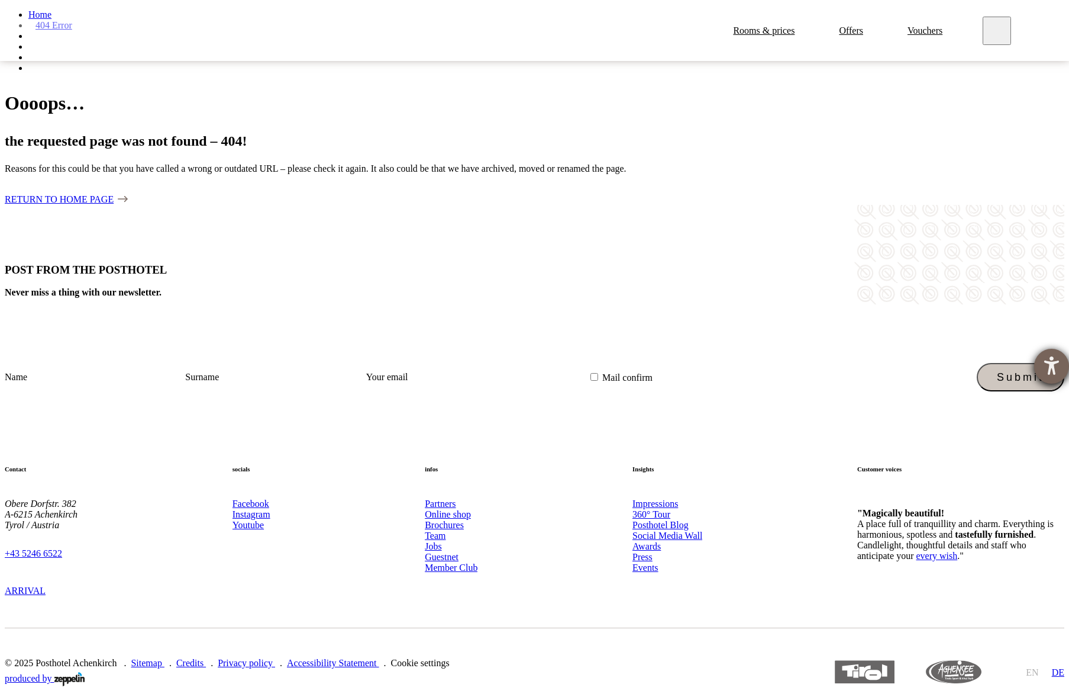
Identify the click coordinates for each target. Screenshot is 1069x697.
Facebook (250, 504)
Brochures (444, 525)
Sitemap (147, 663)
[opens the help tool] (1051, 366)
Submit (1020, 377)
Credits (191, 663)
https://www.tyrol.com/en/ (864, 671)
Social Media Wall (667, 536)
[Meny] (998, 31)
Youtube (248, 525)
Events (645, 568)
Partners (440, 504)
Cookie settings (420, 663)
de (1058, 672)
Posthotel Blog (660, 525)
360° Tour (651, 514)
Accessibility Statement (333, 663)
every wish (936, 556)
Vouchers (926, 30)
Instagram (251, 514)
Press (642, 557)
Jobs (433, 546)
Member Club (451, 568)
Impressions (655, 504)
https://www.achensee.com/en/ (953, 671)
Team (435, 536)
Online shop (448, 514)
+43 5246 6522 (33, 553)
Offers (853, 30)
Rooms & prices (765, 30)
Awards (646, 546)
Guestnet (441, 557)
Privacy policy (246, 663)
